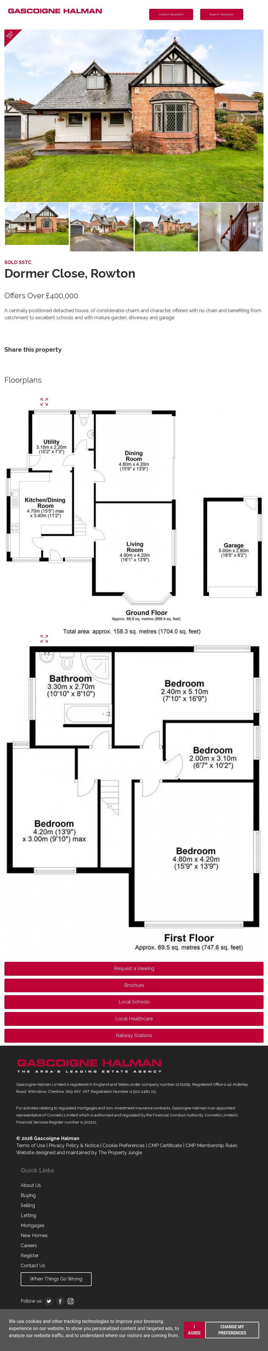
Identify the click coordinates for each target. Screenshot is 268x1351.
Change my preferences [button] (232, 1329)
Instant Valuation (171, 14)
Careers (29, 1245)
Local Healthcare (134, 1018)
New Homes (34, 1235)
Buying (28, 1195)
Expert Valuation (222, 14)
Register (30, 1255)
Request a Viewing (134, 968)
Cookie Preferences (124, 1145)
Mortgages (33, 1225)
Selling (28, 1205)
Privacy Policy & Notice (74, 1145)
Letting (28, 1215)
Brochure (134, 985)
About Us (31, 1185)
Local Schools (134, 1002)
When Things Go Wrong (56, 1279)
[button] (23, 116)
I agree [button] (194, 1329)
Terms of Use (30, 1145)
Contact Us (33, 1265)
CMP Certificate (165, 1145)
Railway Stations (134, 1035)
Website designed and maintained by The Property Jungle (79, 1152)
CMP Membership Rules (211, 1145)
